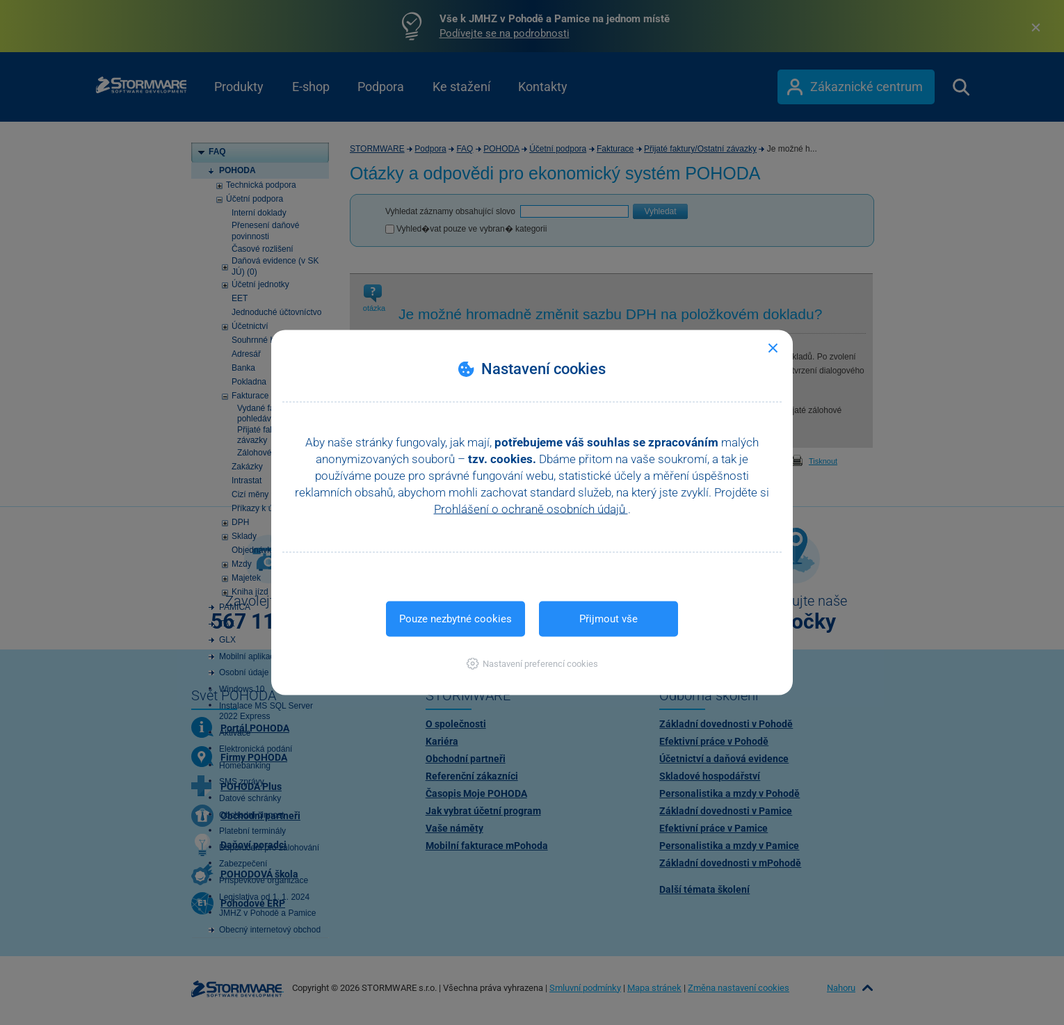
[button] (532, 664)
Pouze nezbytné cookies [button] (455, 619)
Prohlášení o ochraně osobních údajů (531, 509)
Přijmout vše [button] (608, 619)
